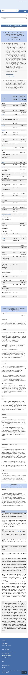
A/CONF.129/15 (11, 75)
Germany (3, 161)
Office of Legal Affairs (6, 644)
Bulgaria (3, 124)
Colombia (3, 129)
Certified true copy (10, 73)
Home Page (10, 5)
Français (19, 1)
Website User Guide (6, 664)
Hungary (3, 165)
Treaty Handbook (5, 652)
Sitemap (3, 666)
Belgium (3, 113)
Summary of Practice (6, 656)
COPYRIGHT (4, 670)
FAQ (2, 662)
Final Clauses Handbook (6, 654)
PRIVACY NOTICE (20, 670)
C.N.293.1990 (18, 530)
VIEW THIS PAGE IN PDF (26, 14)
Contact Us (24, 1)
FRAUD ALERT (12, 670)
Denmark (3, 146)
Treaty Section (5, 642)
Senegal (3, 237)
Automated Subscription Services (8, 651)
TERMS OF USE (5, 671)
